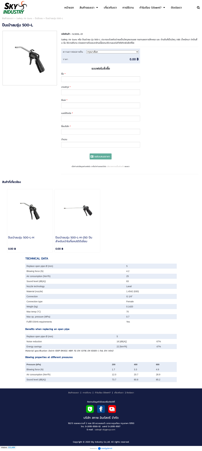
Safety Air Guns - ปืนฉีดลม (29, 18)
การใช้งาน (87, 392)
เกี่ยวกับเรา (119, 392)
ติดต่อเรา (130, 392)
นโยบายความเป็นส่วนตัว (115, 166)
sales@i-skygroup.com (105, 429)
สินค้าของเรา (8, 18)
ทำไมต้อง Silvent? (103, 392)
